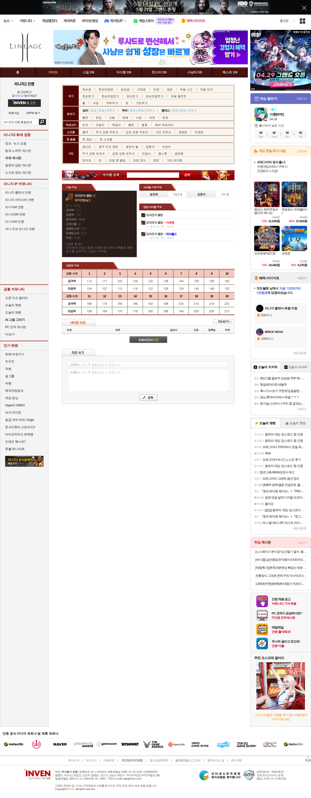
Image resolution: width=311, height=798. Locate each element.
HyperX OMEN (15, 405)
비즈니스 (91, 760)
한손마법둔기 (110, 96)
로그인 (284, 21)
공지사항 (236, 760)
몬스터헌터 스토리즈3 (20, 427)
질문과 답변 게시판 (18, 165)
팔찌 (144, 125)
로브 (109, 110)
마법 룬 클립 (117, 160)
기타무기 (141, 103)
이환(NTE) (277, 114)
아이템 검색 (115, 175)
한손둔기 (88, 96)
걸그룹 (9, 376)
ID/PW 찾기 (33, 113)
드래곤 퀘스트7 (15, 441)
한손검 (86, 89)
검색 (42, 122)
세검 (170, 89)
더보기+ (302, 98)
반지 (85, 125)
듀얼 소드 (186, 89)
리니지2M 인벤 (15, 214)
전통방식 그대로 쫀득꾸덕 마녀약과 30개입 (281, 575)
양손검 (125, 89)
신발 (112, 117)
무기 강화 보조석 (93, 153)
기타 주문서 (163, 132)
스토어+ (302, 151)
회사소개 (73, 760)
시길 (139, 117)
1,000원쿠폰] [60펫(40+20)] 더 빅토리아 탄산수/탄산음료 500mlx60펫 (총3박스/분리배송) (281, 584)
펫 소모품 (106, 139)
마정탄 (199, 132)
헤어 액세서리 (164, 125)
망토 (165, 117)
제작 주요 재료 (108, 146)
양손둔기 (132, 96)
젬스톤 (162, 153)
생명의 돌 (132, 146)
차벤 (8, 368)
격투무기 (112, 103)
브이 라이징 (13, 412)
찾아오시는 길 (215, 760)
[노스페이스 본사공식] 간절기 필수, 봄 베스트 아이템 (281, 551)
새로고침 (298, 353)
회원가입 (14, 113)
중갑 (101, 110)
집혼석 (150, 146)
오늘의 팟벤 (13, 312)
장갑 (99, 117)
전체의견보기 (148, 340)
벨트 (131, 125)
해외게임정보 (14, 390)
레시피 (86, 146)
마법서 (146, 153)
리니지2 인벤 (24, 84)
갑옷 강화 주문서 (137, 132)
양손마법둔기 (154, 96)
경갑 (93, 110)
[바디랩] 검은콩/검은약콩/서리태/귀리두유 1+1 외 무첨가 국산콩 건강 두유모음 (281, 559)
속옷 (152, 117)
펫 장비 (87, 139)
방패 (125, 117)
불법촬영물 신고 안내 (187, 760)
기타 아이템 (174, 160)
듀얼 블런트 (178, 96)
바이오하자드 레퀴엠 (19, 434)
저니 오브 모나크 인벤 (20, 228)
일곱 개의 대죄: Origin (19, 419)
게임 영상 (11, 397)
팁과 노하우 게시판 (18, 150)
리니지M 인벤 (14, 207)
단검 (156, 89)
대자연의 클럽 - (160, 222)
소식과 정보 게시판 (18, 172)
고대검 (141, 89)
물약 (85, 132)
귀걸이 (100, 125)
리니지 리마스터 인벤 (19, 199)
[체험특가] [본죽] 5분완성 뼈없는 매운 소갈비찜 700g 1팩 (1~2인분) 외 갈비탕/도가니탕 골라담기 (281, 567)
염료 (156, 160)
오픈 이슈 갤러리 (16, 297)
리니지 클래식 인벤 (18, 192)
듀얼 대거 (206, 89)
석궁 (96, 103)
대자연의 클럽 (154, 215)
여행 (8, 383)
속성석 (166, 146)
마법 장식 (139, 160)
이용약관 (109, 760)
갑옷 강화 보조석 (123, 153)
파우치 (86, 160)
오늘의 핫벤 (13, 305)
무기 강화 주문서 (107, 132)
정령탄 (183, 132)
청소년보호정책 (158, 760)
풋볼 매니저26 (14, 448)
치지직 (9, 361)
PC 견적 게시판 (15, 327)
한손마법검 (106, 89)
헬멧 (85, 117)
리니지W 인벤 (14, 221)
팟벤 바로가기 (14, 354)
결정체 (179, 153)
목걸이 (116, 125)
